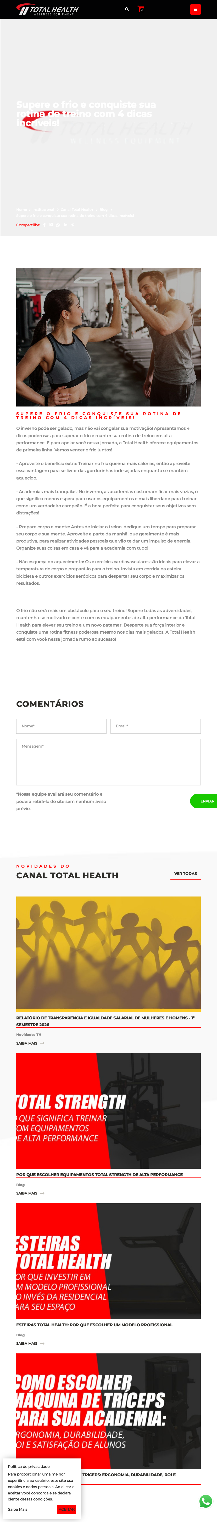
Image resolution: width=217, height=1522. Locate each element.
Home (21, 155)
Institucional (43, 155)
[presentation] (150, 746)
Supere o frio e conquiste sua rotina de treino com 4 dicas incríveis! (75, 161)
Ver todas (185, 819)
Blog (104, 155)
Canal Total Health (77, 155)
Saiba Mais (17, 1509)
